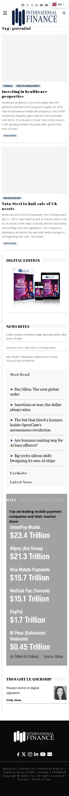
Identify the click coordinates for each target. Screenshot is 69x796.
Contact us (27, 768)
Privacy (23, 779)
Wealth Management (28, 86)
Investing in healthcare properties (24, 94)
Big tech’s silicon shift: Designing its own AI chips (32, 458)
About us (9, 768)
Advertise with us (51, 768)
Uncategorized (11, 198)
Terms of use (41, 779)
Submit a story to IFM (18, 772)
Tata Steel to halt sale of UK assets (29, 206)
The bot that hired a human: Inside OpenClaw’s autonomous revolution (36, 425)
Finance (7, 86)
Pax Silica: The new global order (34, 391)
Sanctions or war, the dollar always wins (35, 407)
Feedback (59, 772)
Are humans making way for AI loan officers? (36, 442)
